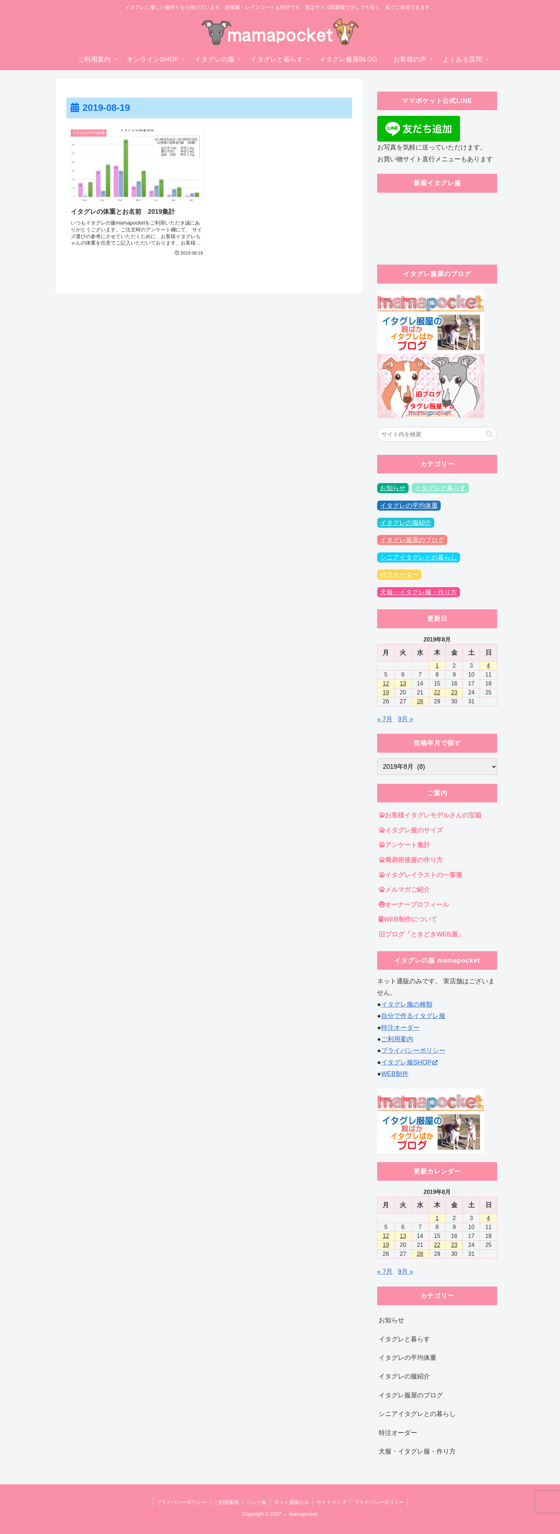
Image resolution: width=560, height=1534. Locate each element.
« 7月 (384, 719)
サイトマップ (331, 1502)
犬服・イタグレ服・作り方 (418, 592)
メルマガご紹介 (404, 889)
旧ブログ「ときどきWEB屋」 (421, 934)
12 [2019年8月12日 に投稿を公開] (386, 683)
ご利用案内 (397, 1039)
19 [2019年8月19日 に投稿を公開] (386, 692)
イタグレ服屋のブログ (412, 540)
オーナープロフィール (414, 904)
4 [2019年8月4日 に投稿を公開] (488, 666)
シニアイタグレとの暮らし (418, 557)
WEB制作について (408, 919)
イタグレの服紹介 (405, 522)
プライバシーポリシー (413, 1050)
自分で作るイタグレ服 (413, 1015)
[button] (489, 434)
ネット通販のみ (291, 1502)
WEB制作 (395, 1073)
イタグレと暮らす (440, 488)
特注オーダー (399, 574)
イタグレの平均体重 (409, 505)
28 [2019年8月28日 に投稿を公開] (420, 701)
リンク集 (256, 1502)
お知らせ (393, 488)
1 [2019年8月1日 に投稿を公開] (437, 666)
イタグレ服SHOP (409, 1062)
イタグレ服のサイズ (411, 830)
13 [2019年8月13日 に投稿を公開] (403, 683)
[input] (437, 434)
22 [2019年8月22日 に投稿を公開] (437, 692)
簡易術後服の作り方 (411, 860)
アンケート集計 (404, 845)
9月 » (405, 719)
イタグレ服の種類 (406, 1004)
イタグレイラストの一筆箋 (420, 875)
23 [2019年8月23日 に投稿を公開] (454, 692)
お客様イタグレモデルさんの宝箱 (430, 815)
